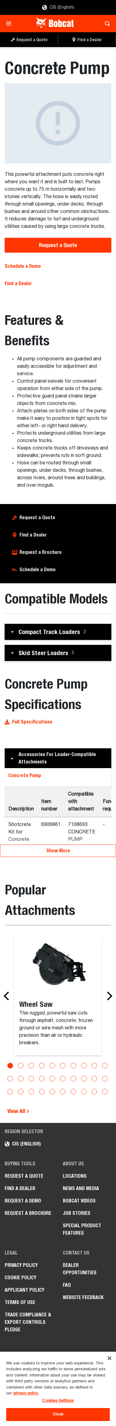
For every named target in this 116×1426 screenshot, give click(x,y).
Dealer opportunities (80, 1269)
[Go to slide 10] (105, 1065)
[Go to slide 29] (94, 1091)
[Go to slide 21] (10, 1091)
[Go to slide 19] (94, 1078)
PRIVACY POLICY (21, 1265)
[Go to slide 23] (31, 1091)
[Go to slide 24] (42, 1091)
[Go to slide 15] (52, 1078)
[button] (58, 632)
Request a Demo (23, 1201)
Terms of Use (20, 1302)
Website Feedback (83, 1297)
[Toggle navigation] (10, 23)
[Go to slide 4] (42, 1065)
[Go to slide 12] (21, 1078)
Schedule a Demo (23, 266)
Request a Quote (58, 245)
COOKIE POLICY (20, 1277)
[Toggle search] (105, 23)
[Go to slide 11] (10, 1078)
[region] (58, 1389)
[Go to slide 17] (73, 1078)
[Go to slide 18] (84, 1078)
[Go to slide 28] (84, 1091)
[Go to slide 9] (94, 1065)
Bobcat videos (79, 1201)
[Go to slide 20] (105, 1078)
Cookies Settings (58, 1401)
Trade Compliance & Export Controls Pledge (28, 1322)
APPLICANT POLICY (24, 1290)
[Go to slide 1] (10, 1065)
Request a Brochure (40, 552)
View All (18, 1111)
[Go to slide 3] (31, 1065)
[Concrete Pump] (58, 123)
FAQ (67, 1285)
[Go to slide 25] (52, 1091)
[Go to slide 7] (73, 1065)
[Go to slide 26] (63, 1091)
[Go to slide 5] (52, 1065)
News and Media (81, 1188)
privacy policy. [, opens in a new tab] (26, 1393)
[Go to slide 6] (63, 1065)
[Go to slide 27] (73, 1091)
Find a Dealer (18, 283)
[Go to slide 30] (105, 1091)
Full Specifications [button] (28, 722)
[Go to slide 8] (84, 1065)
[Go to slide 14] (42, 1078)
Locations (75, 1176)
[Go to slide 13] (31, 1078)
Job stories (76, 1213)
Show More (58, 851)
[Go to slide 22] (21, 1091)
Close (58, 1414)
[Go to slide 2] (21, 1065)
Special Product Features (82, 1229)
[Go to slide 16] (63, 1078)
